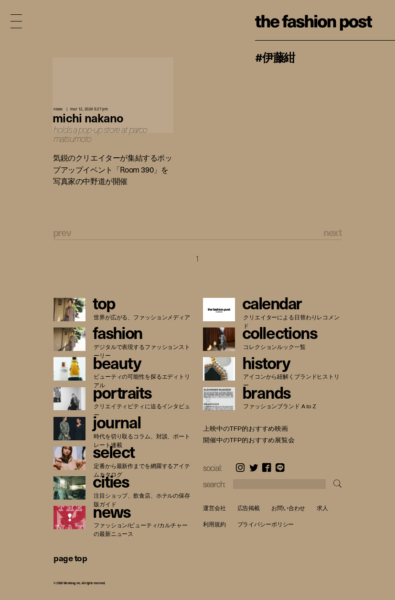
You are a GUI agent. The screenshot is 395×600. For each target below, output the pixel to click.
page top (70, 557)
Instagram (240, 467)
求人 (322, 508)
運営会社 (214, 508)
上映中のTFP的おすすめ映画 (245, 428)
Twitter (253, 467)
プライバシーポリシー (265, 525)
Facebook (266, 467)
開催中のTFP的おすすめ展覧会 (249, 440)
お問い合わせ (288, 508)
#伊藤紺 (275, 56)
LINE (280, 467)
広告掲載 (248, 508)
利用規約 (214, 525)
